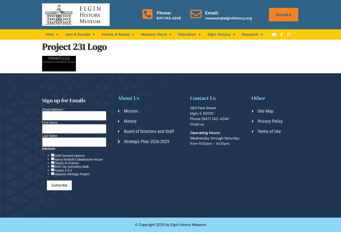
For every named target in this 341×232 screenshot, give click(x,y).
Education (189, 34)
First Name (49, 122)
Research (252, 34)
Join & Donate (80, 34)
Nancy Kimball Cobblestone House (78, 159)
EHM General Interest (69, 155)
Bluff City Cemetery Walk (71, 166)
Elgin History (221, 34)
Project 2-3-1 (63, 170)
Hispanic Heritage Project (72, 174)
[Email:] (196, 14)
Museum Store (156, 34)
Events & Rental (118, 34)
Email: (212, 13)
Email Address (53, 109)
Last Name (49, 135)
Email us (197, 124)
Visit (51, 34)
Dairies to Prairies (66, 163)
